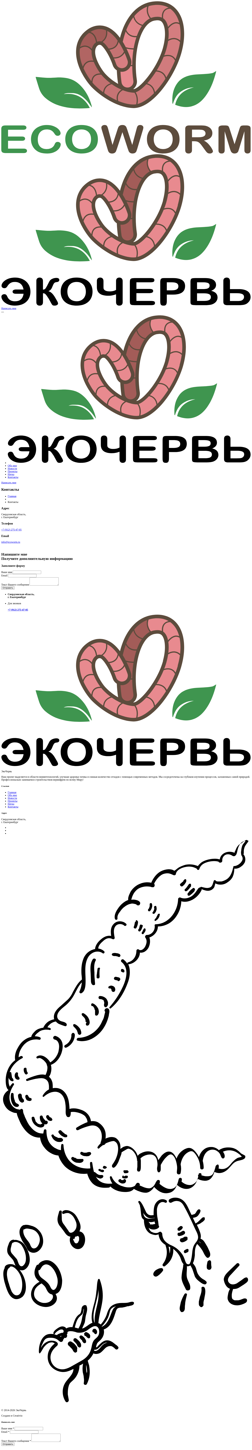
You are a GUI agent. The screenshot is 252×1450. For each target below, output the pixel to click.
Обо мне (12, 796)
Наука (11, 805)
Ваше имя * (7, 1430)
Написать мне (8, 308)
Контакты (13, 808)
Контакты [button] (13, 477)
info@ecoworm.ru (10, 542)
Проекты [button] (12, 471)
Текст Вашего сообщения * (16, 1443)
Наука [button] (11, 474)
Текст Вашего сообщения (15, 586)
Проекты (12, 802)
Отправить (8, 589)
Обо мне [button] (12, 465)
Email (4, 575)
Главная (12, 496)
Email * (5, 1433)
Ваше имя (6, 572)
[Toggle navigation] (2, 312)
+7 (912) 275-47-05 (11, 529)
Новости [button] (12, 468)
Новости (12, 799)
